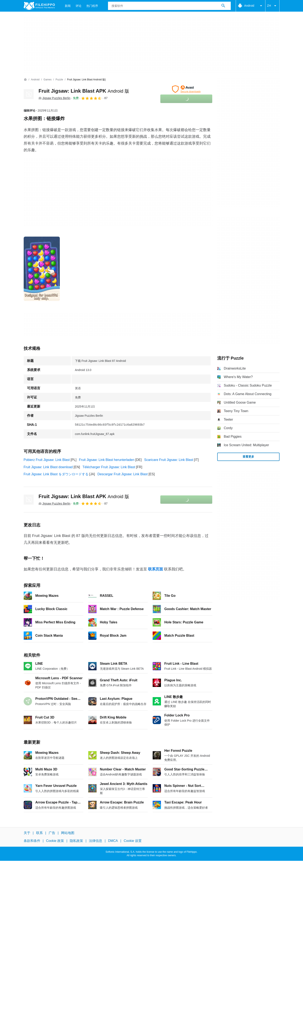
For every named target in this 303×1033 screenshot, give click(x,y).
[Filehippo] (39, 6)
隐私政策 (76, 841)
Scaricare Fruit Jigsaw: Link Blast (168, 460)
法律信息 (95, 841)
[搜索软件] (223, 6)
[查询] (169, 6)
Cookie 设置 (133, 841)
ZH (272, 5)
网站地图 (67, 833)
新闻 (68, 5)
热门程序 (92, 5)
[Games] (48, 79)
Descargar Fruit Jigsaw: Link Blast (122, 474)
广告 (52, 833)
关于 (27, 833)
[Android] (35, 79)
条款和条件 (32, 841)
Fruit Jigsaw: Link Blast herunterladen (106, 460)
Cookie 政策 (55, 841)
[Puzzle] (59, 79)
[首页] (25, 79)
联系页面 (155, 569)
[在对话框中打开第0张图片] (42, 269)
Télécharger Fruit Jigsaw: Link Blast (108, 467)
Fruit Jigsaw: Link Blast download (48, 467)
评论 (78, 5)
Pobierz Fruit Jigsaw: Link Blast (47, 460)
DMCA (113, 841)
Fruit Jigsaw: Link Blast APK (84, 91)
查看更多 (248, 456)
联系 (39, 833)
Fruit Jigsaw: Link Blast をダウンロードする (56, 474)
